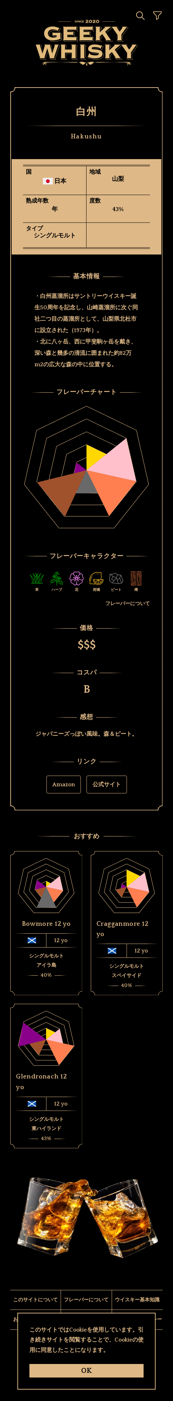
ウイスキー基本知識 (137, 1300)
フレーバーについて (127, 604)
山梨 (118, 179)
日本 (60, 181)
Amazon (63, 784)
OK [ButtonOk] (86, 1371)
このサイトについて (35, 1300)
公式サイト (107, 784)
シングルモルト (55, 236)
